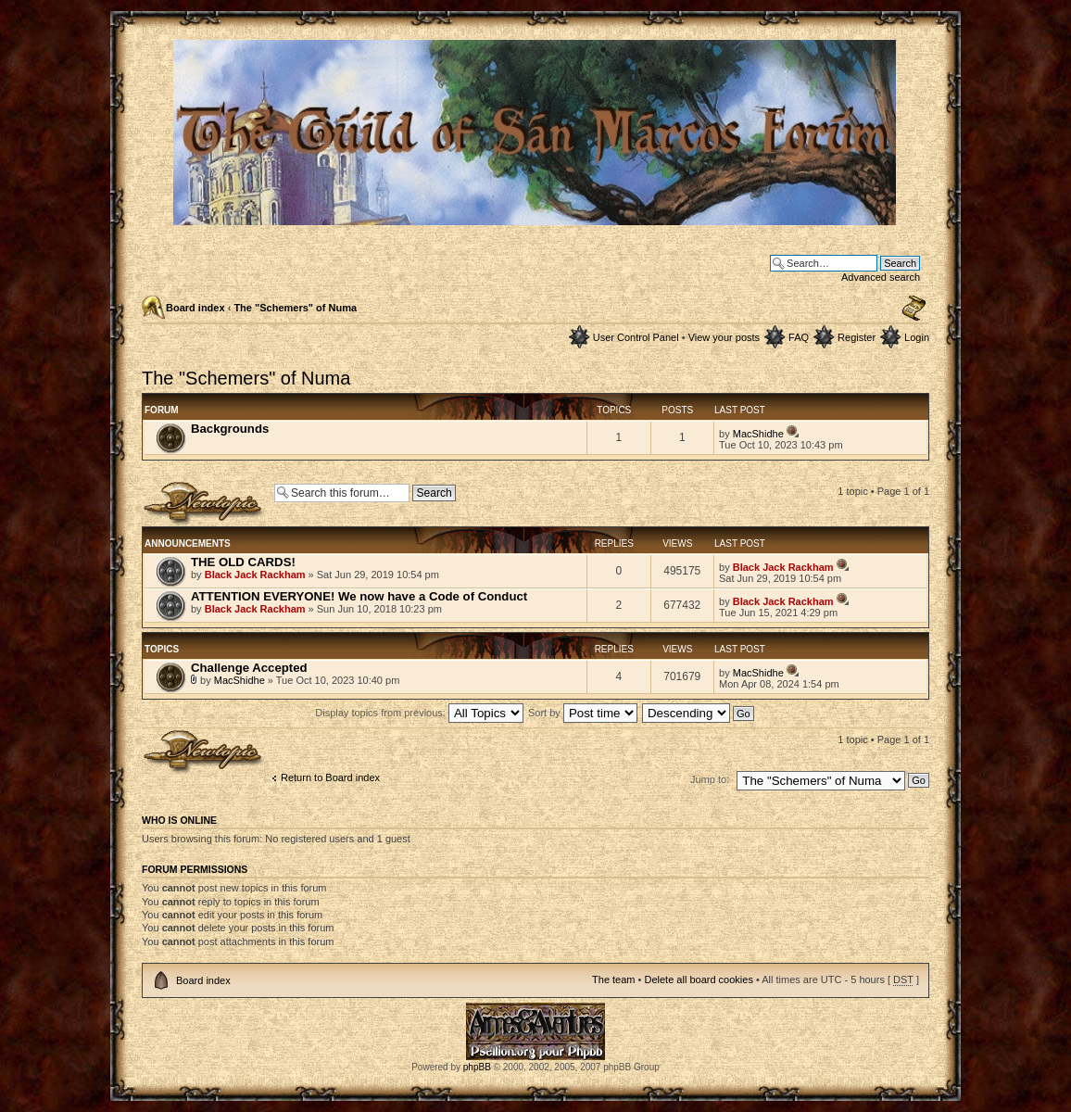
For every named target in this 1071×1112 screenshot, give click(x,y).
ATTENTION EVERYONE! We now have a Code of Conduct (359, 596)
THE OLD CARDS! (243, 562)
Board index (195, 307)
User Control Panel (636, 337)
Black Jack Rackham (255, 574)
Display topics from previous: (419, 712)
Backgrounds (230, 429)
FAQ (798, 337)
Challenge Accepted (249, 668)
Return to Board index (330, 777)
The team (613, 979)
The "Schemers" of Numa (295, 307)
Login (916, 337)
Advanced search (880, 277)
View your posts (724, 337)
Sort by (582, 712)
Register (857, 337)
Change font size (914, 309)
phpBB (477, 1067)
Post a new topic (203, 503)
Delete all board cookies (698, 979)
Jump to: (709, 779)
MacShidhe (758, 433)
